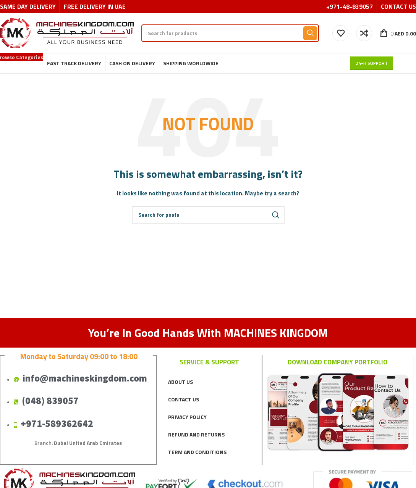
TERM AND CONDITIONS (197, 452)
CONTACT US (183, 399)
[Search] (230, 33)
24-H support (372, 63)
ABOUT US (180, 382)
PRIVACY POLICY (187, 417)
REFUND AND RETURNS (196, 434)
